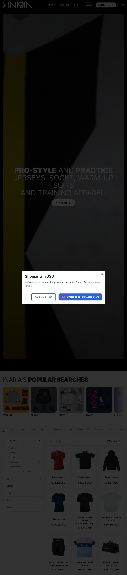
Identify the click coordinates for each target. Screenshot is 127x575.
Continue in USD (43, 297)
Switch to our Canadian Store (80, 297)
